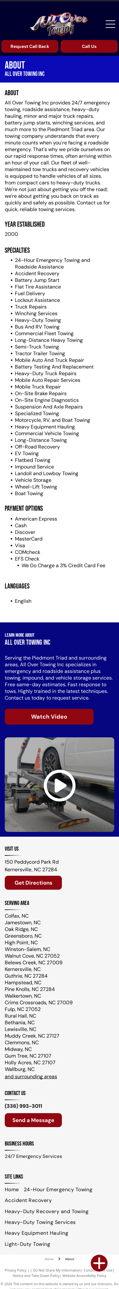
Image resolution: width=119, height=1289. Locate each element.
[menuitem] (14, 1189)
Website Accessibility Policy (84, 1275)
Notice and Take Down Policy (36, 1275)
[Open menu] (110, 24)
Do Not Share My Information (57, 1270)
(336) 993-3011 (23, 1106)
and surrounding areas (31, 1076)
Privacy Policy (16, 1270)
